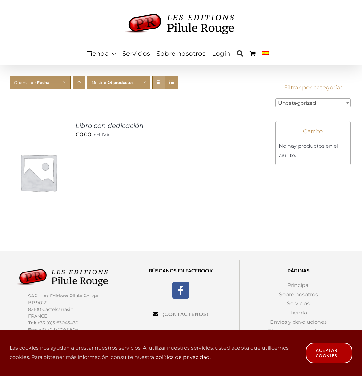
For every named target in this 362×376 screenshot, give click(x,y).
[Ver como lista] (171, 82)
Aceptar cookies (327, 352)
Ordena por (31, 82)
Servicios (298, 303)
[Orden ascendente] (79, 82)
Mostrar (112, 82)
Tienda (298, 313)
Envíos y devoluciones (298, 322)
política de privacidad (182, 357)
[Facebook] (181, 290)
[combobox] (313, 102)
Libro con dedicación (110, 126)
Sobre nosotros (298, 294)
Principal (298, 285)
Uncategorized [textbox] (297, 103)
